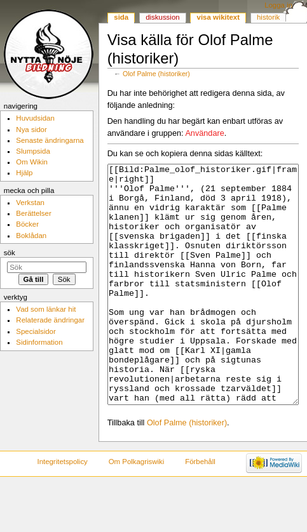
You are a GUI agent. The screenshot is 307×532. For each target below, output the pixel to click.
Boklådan (31, 235)
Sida (121, 17)
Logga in (278, 5)
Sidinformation (39, 342)
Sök (9, 252)
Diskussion (162, 17)
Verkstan (30, 202)
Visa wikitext (218, 17)
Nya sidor (31, 129)
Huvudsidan (35, 118)
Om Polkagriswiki (137, 509)
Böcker (27, 224)
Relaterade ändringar (50, 320)
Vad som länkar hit (46, 309)
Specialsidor (35, 331)
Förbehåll (200, 509)
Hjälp (24, 172)
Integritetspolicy (62, 509)
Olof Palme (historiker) (156, 73)
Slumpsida (33, 151)
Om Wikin (32, 162)
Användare (204, 133)
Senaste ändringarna (49, 140)
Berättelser (33, 213)
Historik (268, 17)
